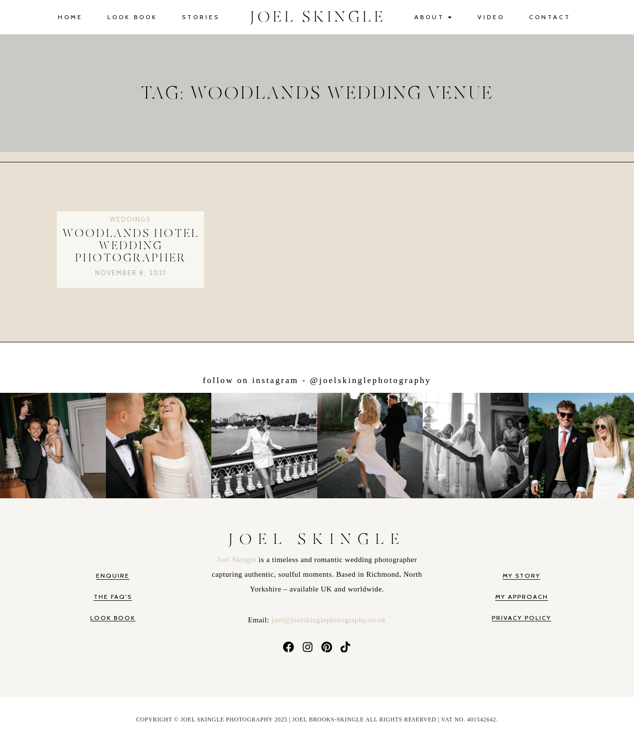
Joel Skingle (237, 560)
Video (491, 17)
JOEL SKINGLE (318, 17)
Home (70, 17)
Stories (201, 17)
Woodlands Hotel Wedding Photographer (130, 246)
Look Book (132, 17)
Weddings (130, 219)
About (433, 17)
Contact (550, 17)
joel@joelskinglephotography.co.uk (329, 620)
